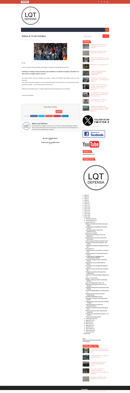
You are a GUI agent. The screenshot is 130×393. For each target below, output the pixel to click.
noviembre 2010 (90, 220)
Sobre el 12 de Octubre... (92, 278)
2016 (85, 207)
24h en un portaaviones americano (92, 340)
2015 (85, 208)
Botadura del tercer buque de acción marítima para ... (95, 294)
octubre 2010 (89, 222)
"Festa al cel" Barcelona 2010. (93, 317)
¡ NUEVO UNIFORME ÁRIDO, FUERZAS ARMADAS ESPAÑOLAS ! (98, 73)
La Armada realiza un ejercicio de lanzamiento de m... (94, 305)
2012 (85, 213)
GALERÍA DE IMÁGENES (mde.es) (94, 296)
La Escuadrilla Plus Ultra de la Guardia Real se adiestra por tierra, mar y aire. (99, 94)
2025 (85, 195)
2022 (85, 197)
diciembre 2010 (90, 218)
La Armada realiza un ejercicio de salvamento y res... (94, 230)
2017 (85, 205)
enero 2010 (89, 332)
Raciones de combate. (91, 233)
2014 (85, 210)
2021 (85, 198)
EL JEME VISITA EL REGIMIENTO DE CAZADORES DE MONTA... (95, 257)
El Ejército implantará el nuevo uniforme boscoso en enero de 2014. (100, 59)
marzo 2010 (89, 328)
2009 (85, 333)
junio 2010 (88, 323)
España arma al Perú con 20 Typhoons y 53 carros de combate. (99, 46)
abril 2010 (88, 327)
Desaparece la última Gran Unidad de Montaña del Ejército (98, 364)
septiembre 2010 (90, 318)
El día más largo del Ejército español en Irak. (97, 241)
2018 (85, 203)
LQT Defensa (86, 341)
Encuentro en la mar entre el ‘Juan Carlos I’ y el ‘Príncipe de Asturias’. (100, 79)
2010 (85, 217)
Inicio (84, 338)
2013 (85, 212)
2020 (85, 200)
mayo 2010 (89, 325)
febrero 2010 (89, 330)
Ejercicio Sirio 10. (90, 248)
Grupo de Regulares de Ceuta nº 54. (95, 283)
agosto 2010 (89, 320)
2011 (85, 215)
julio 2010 (88, 322)
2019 (85, 202)
